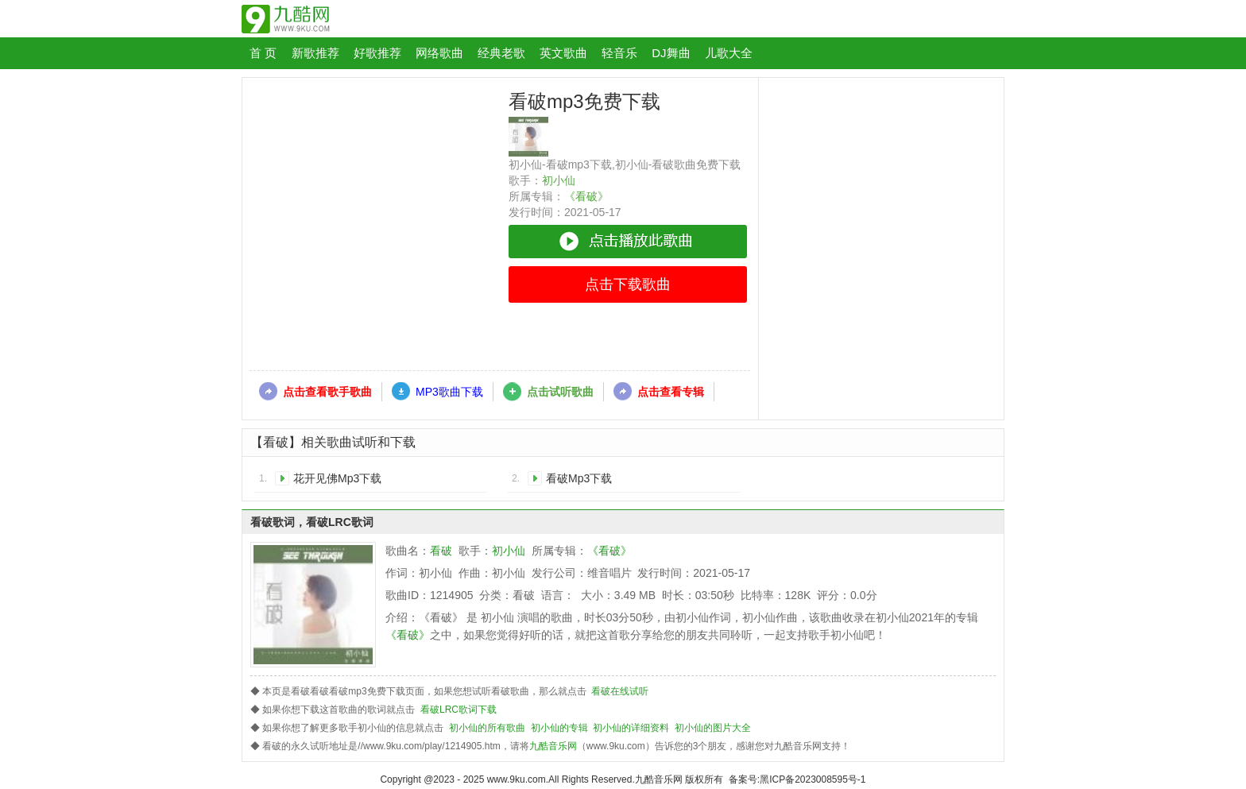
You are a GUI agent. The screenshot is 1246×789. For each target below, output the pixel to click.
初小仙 (558, 180)
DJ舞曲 (671, 53)
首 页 (263, 53)
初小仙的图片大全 (713, 727)
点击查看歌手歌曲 (327, 391)
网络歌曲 (439, 53)
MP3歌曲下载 (449, 391)
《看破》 (586, 196)
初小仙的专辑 (559, 727)
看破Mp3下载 (579, 478)
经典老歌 (501, 53)
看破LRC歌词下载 (458, 709)
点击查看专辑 (670, 391)
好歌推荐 (377, 53)
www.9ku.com (516, 779)
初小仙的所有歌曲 (487, 727)
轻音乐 (619, 53)
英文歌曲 (563, 53)
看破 (441, 550)
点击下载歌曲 (628, 284)
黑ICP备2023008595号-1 (812, 779)
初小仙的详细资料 (631, 727)
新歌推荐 (315, 53)
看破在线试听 (619, 691)
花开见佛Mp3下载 (337, 478)
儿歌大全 (729, 53)
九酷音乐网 (553, 746)
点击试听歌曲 (560, 391)
